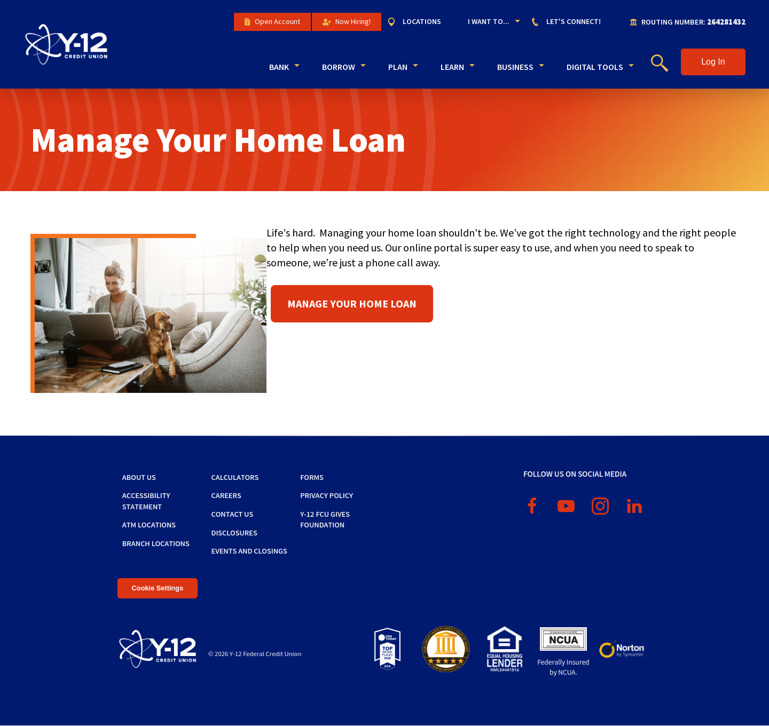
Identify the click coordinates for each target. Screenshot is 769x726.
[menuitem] (419, 22)
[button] (713, 62)
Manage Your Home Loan (352, 303)
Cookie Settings (158, 588)
